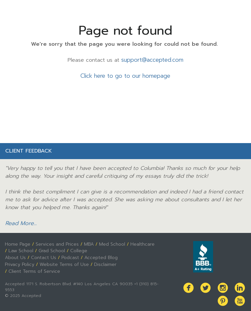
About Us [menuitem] (15, 255)
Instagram (224, 284)
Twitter (207, 284)
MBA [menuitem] (87, 242)
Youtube (240, 297)
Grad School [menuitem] (51, 249)
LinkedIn (240, 284)
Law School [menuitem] (20, 249)
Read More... (20, 222)
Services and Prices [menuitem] (56, 242)
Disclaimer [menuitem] (102, 262)
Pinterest (224, 297)
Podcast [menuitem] (67, 255)
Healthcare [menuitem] (140, 242)
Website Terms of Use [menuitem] (62, 262)
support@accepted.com (152, 60)
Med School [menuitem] (111, 242)
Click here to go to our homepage (125, 75)
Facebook (191, 284)
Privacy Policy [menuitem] (19, 262)
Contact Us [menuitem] (42, 255)
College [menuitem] (78, 249)
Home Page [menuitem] (17, 242)
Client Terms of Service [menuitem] (33, 268)
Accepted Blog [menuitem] (97, 255)
